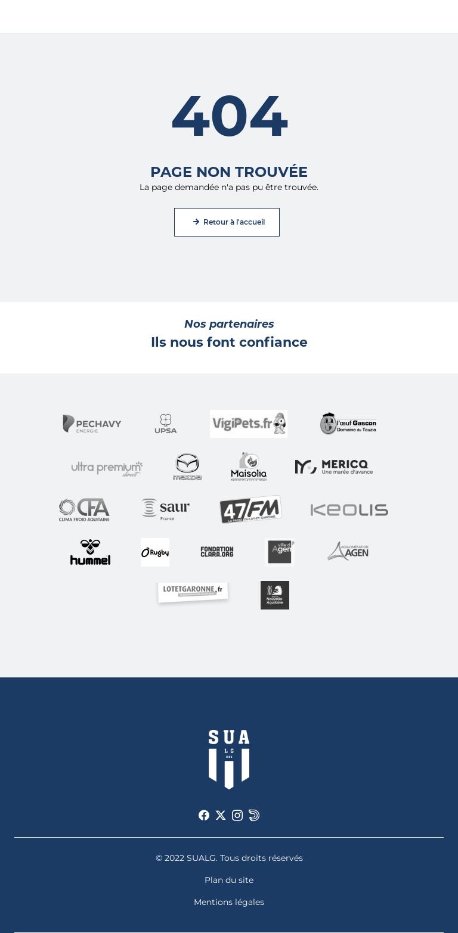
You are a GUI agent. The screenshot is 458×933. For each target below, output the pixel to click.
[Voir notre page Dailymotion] (254, 815)
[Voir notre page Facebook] (204, 815)
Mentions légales (229, 902)
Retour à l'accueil (234, 221)
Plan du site (229, 880)
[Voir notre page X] (220, 815)
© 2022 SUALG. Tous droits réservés (229, 858)
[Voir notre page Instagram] (237, 815)
